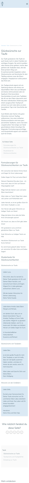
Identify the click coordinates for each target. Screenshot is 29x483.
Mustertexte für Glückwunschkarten (9, 152)
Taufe (8, 45)
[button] (27, 4)
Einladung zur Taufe (10, 460)
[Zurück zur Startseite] (2, 4)
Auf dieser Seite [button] (7, 142)
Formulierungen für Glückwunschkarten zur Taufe (13, 146)
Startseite (3, 45)
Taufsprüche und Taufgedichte (13, 457)
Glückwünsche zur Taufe (11, 454)
